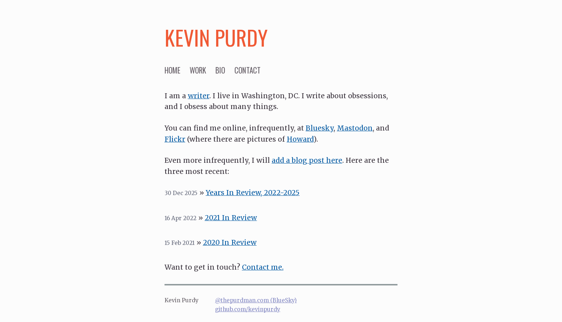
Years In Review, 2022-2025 (253, 192)
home (172, 70)
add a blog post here (307, 160)
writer (198, 95)
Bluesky (320, 128)
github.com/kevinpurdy (247, 309)
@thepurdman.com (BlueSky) (256, 300)
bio (220, 70)
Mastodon (355, 128)
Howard (300, 139)
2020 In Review (230, 242)
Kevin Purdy (216, 37)
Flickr (175, 139)
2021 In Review (231, 217)
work (198, 70)
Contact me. (263, 267)
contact (247, 70)
